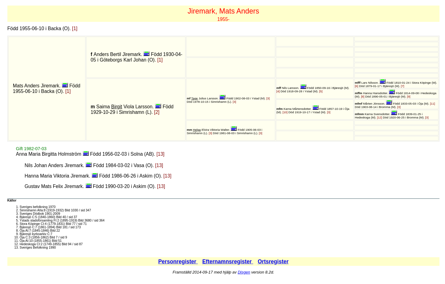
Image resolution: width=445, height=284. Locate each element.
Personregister (178, 261)
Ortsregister (273, 261)
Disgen (244, 272)
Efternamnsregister (227, 261)
